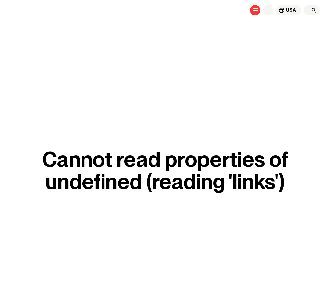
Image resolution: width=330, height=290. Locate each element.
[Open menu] (255, 10)
